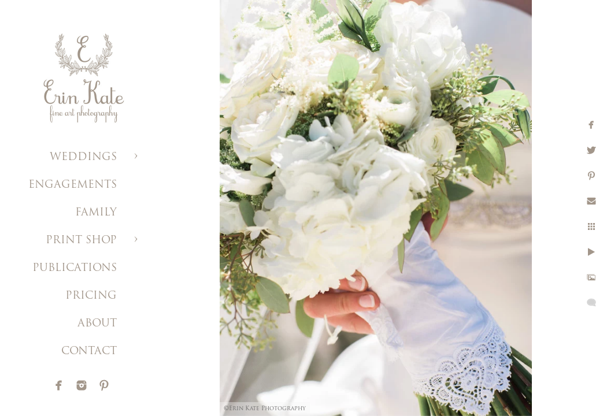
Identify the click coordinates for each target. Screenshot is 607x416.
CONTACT (89, 351)
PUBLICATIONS (74, 268)
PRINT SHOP (81, 240)
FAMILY (96, 212)
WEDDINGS (83, 157)
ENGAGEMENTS (72, 185)
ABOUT (97, 323)
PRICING (91, 296)
